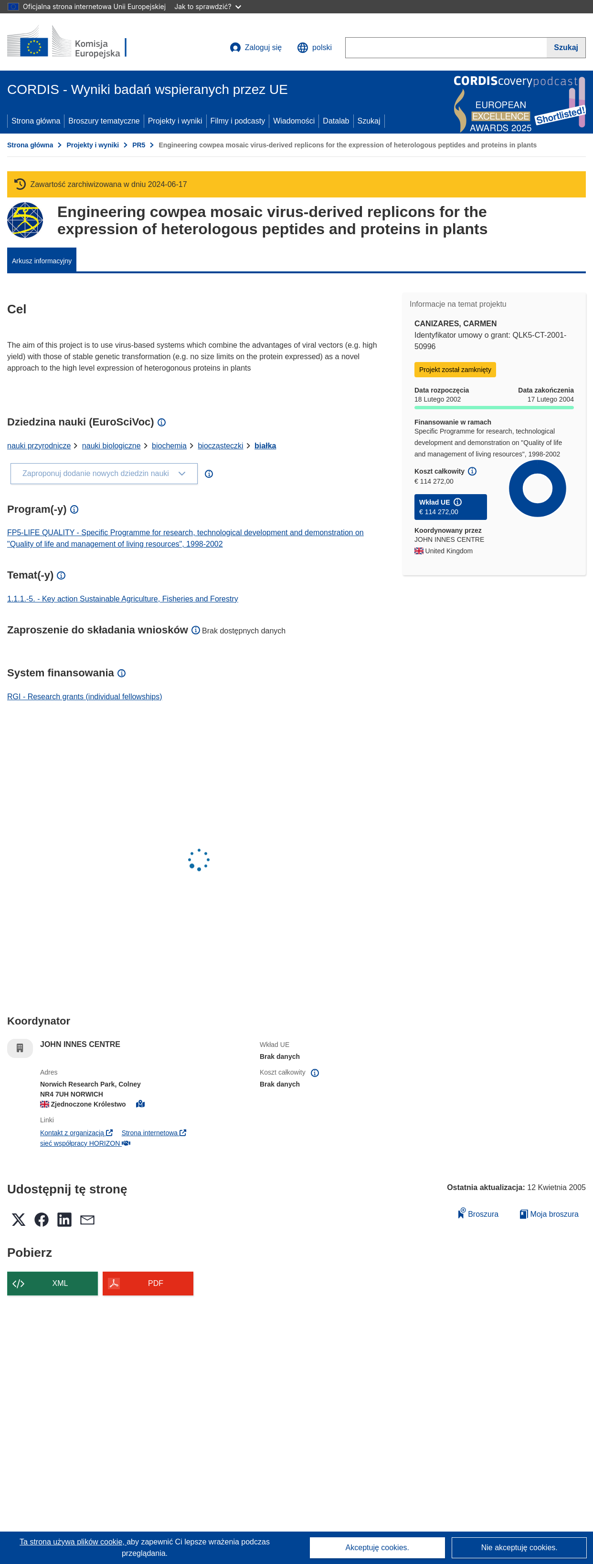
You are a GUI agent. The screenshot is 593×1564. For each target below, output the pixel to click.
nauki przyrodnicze (39, 446)
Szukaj (369, 121)
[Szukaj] (566, 47)
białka (265, 446)
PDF (155, 1283)
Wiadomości (294, 121)
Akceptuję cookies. (377, 1547)
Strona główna (35, 121)
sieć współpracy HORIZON (85, 1143)
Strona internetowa (154, 1133)
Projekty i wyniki (175, 121)
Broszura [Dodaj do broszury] (478, 1212)
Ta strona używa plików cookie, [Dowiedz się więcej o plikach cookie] (73, 1542)
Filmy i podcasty (238, 121)
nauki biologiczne (111, 446)
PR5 (138, 145)
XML (60, 1283)
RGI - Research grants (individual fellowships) (84, 697)
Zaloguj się (256, 47)
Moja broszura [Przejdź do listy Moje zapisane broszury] (549, 1214)
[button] (314, 47)
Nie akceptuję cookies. (519, 1547)
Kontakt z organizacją (76, 1133)
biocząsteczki (220, 446)
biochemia (169, 446)
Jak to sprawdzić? (207, 6)
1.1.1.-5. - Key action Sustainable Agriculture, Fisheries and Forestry (122, 599)
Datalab (336, 121)
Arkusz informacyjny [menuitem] (42, 261)
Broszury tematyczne (103, 121)
